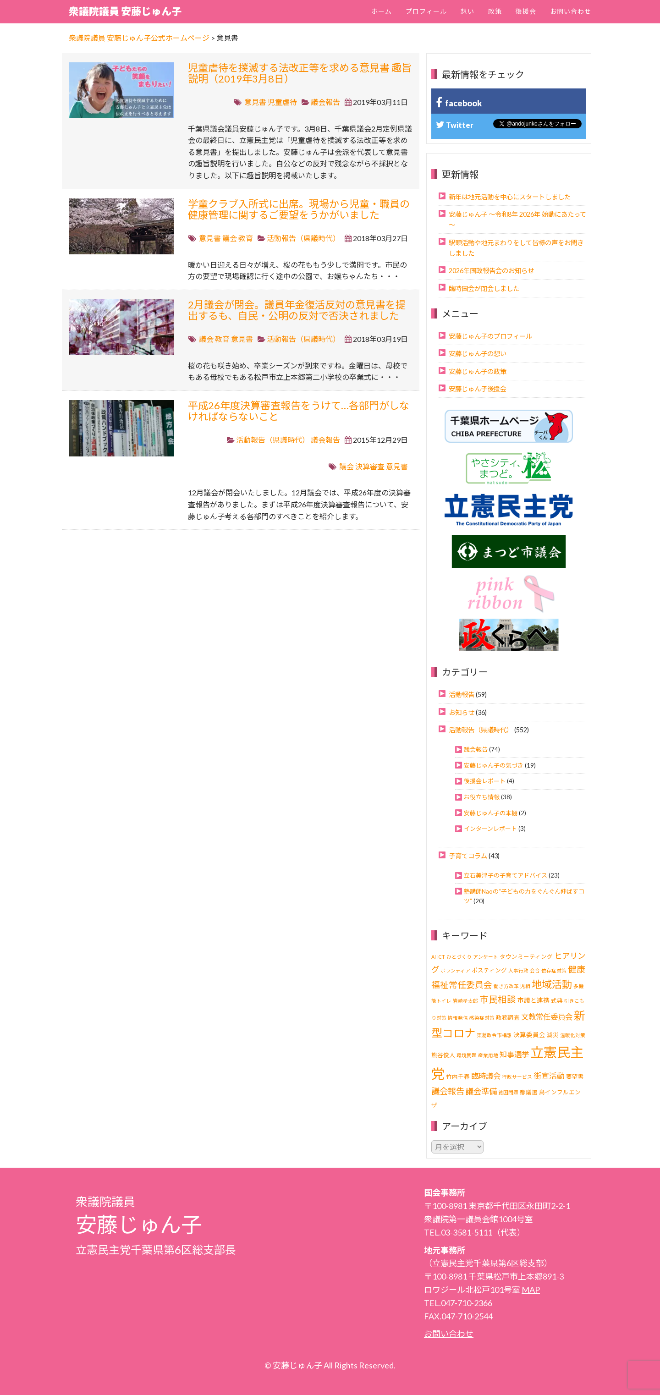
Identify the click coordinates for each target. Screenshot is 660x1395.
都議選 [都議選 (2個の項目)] (529, 1092)
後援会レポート (485, 781)
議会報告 (325, 102)
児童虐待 (282, 102)
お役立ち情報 (482, 797)
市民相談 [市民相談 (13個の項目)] (497, 999)
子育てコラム (468, 856)
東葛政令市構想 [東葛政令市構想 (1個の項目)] (494, 1035)
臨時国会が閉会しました (484, 288)
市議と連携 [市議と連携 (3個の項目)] (533, 1000)
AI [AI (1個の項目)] (433, 957)
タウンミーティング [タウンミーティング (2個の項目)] (526, 956)
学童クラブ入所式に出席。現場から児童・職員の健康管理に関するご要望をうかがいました (299, 209)
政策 (495, 11)
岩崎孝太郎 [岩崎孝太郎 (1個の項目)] (465, 1001)
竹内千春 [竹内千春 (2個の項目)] (458, 1076)
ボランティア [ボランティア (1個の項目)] (455, 970)
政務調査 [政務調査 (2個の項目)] (508, 1017)
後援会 (526, 11)
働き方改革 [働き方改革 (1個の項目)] (506, 986)
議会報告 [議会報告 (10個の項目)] (447, 1091)
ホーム (381, 11)
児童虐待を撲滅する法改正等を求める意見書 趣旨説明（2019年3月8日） (300, 73)
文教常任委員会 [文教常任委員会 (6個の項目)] (546, 1016)
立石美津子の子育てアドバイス (505, 875)
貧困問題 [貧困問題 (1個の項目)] (508, 1092)
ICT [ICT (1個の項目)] (441, 957)
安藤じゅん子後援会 (477, 389)
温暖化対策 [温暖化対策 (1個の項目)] (572, 1035)
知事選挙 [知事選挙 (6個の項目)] (514, 1054)
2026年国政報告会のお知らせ (491, 271)
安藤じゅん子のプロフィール (490, 336)
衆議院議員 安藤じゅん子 (125, 11)
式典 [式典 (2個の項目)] (557, 1000)
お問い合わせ (570, 11)
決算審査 (370, 466)
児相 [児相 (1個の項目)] (525, 986)
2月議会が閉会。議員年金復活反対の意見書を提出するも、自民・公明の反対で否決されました (297, 310)
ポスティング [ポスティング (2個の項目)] (489, 970)
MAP (531, 1290)
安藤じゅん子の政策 (477, 371)
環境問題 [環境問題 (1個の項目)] (466, 1055)
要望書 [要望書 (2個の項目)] (575, 1076)
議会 (229, 238)
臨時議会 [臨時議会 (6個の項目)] (485, 1075)
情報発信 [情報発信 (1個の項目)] (458, 1018)
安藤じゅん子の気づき (493, 765)
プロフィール (426, 11)
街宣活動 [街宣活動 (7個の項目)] (549, 1076)
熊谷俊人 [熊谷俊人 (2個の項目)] (443, 1055)
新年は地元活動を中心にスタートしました (510, 197)
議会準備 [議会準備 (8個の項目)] (481, 1091)
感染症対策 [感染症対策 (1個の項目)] (482, 1018)
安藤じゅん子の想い (477, 353)
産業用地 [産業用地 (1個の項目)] (488, 1055)
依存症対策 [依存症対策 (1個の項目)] (553, 970)
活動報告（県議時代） (303, 238)
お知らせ (461, 712)
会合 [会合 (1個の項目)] (535, 970)
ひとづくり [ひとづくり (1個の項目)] (459, 957)
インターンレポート (490, 828)
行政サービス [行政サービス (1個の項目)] (517, 1077)
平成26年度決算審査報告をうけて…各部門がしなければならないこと (298, 411)
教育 (245, 238)
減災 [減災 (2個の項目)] (553, 1035)
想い (467, 11)
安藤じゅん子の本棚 (490, 813)
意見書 (255, 102)
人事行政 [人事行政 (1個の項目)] (518, 970)
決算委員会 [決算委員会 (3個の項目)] (529, 1034)
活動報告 (461, 694)
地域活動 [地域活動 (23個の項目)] (552, 984)
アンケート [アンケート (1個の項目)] (485, 957)
